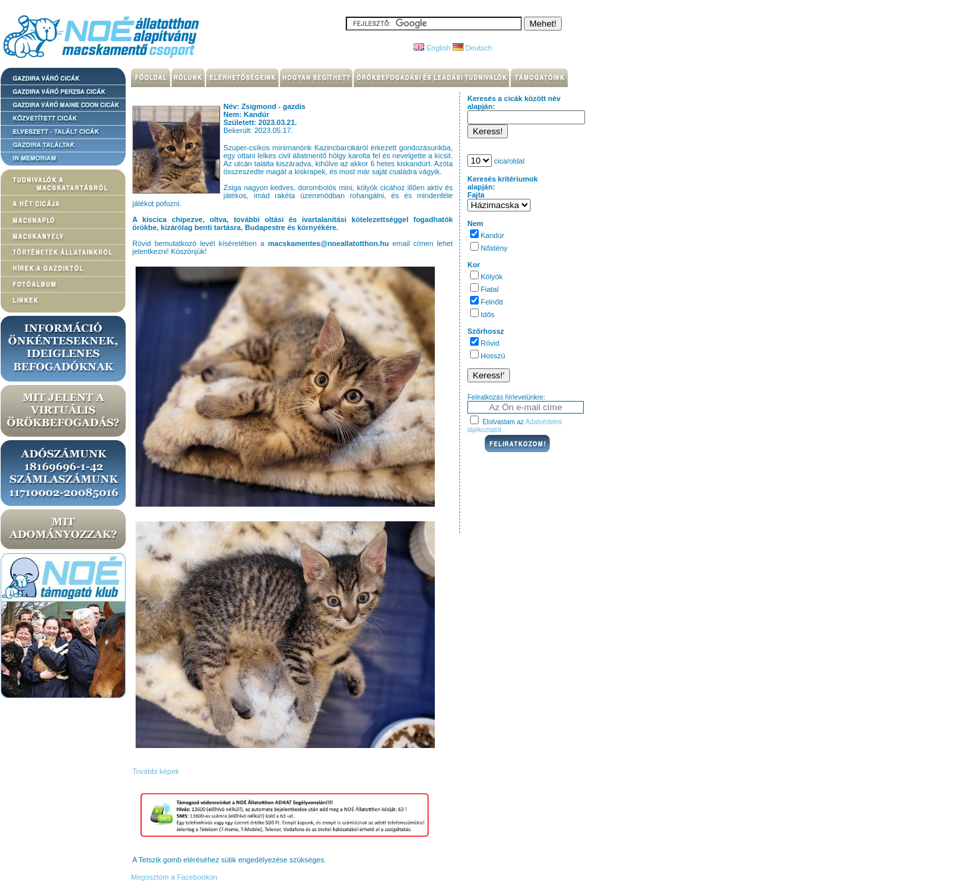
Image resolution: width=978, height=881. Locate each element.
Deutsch (472, 48)
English (432, 48)
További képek (155, 771)
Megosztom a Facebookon (173, 877)
